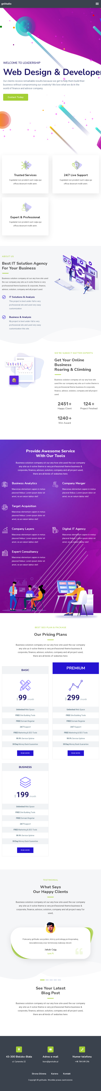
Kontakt (66, 1073)
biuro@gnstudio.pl (50, 1061)
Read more (25, 753)
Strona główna (39, 1073)
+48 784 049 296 (82, 1061)
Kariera (54, 1073)
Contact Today (16, 97)
